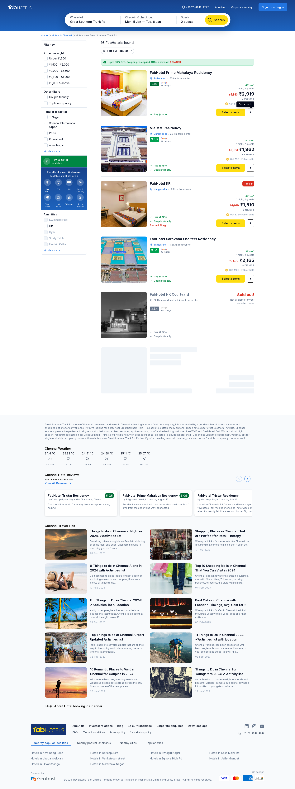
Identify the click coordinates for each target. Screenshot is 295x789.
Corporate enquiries (169, 725)
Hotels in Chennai (62, 35)
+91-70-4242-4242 (195, 7)
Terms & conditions (94, 732)
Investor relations (101, 725)
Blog (120, 725)
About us (220, 7)
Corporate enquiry (241, 7)
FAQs (76, 732)
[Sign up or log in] (273, 7)
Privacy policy (117, 732)
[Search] (216, 20)
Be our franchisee (140, 725)
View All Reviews (58, 483)
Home (44, 35)
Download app (197, 725)
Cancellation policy (140, 732)
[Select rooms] (230, 112)
